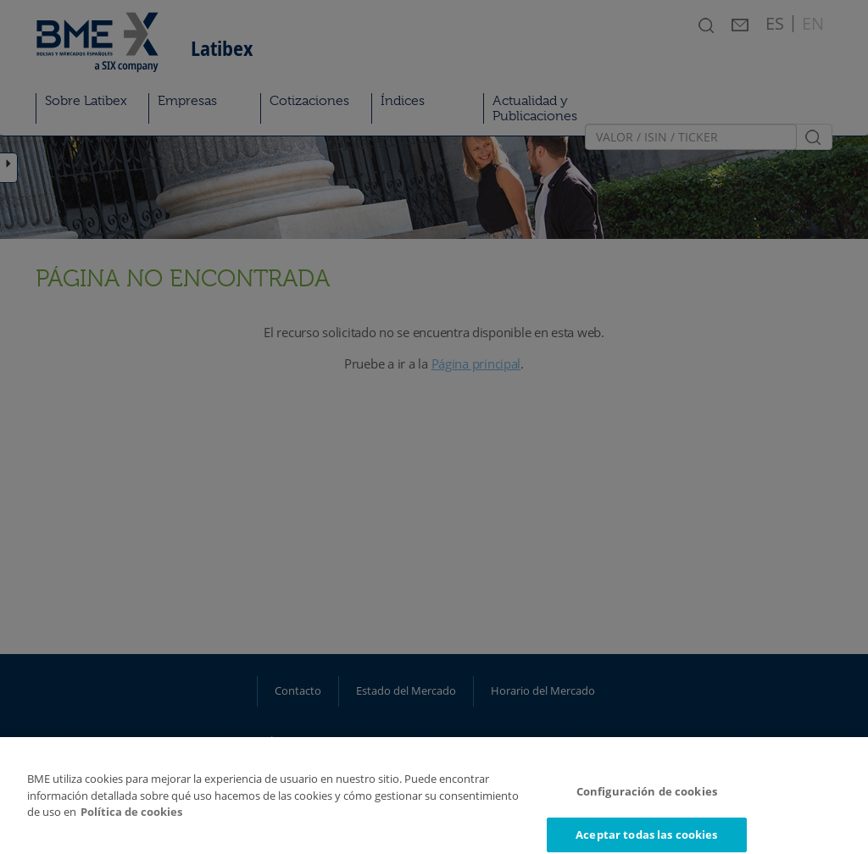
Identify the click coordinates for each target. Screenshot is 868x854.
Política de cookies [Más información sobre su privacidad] (131, 820)
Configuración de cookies (646, 799)
